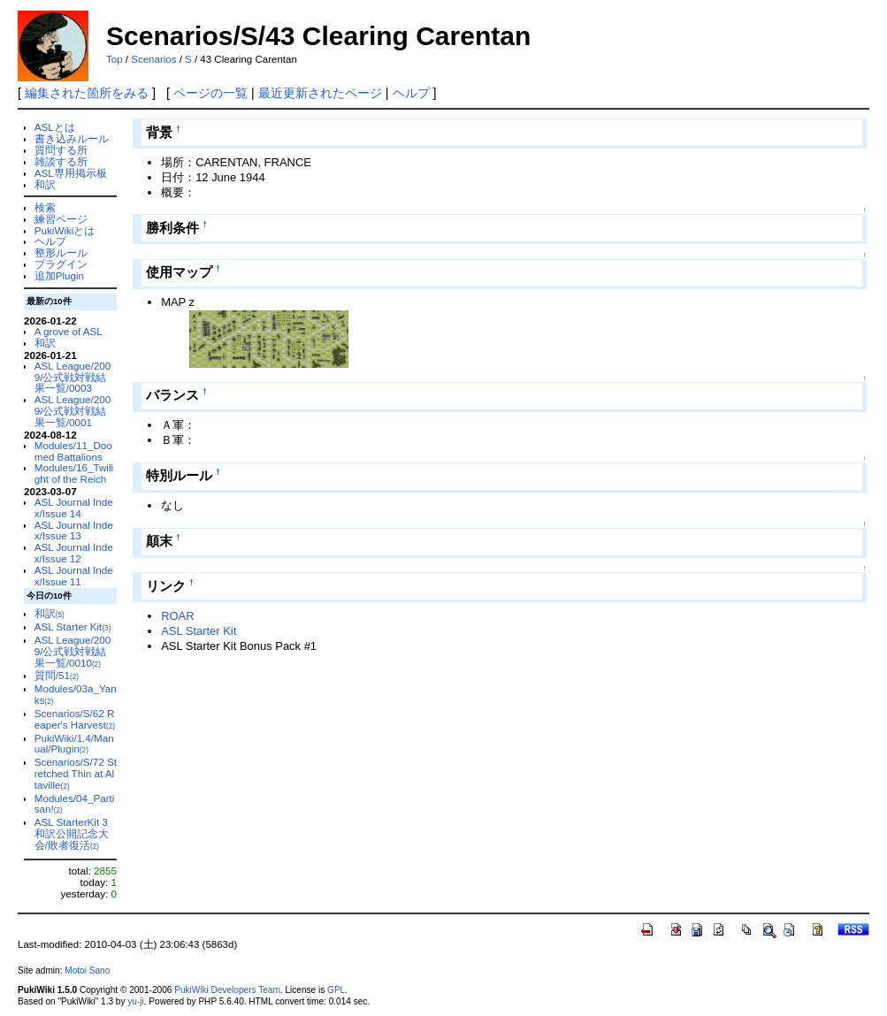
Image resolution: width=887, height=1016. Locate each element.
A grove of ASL (68, 331)
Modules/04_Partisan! (74, 803)
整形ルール (61, 252)
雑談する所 (61, 161)
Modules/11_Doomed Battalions (73, 450)
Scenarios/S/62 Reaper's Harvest (74, 718)
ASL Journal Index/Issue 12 (73, 552)
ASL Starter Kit (72, 626)
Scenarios (153, 59)
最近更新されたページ (320, 93)
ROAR (177, 616)
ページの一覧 (210, 93)
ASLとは (54, 127)
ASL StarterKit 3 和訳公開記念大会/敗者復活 (71, 833)
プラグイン (61, 264)
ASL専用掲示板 (70, 173)
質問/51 (56, 675)
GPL (336, 990)
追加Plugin (59, 275)
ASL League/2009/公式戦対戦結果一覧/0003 (72, 377)
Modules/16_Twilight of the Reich (73, 473)
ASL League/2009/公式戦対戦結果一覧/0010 (72, 651)
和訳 (45, 184)
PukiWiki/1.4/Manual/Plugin (74, 743)
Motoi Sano (87, 970)
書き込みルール (71, 138)
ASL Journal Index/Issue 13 (73, 530)
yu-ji (135, 1001)
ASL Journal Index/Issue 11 (73, 575)
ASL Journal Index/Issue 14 (73, 507)
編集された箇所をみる (87, 93)
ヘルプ (411, 93)
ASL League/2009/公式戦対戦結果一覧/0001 (72, 410)
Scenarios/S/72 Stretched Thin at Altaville (75, 773)
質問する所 (61, 150)
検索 (45, 207)
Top (114, 59)
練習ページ (61, 219)
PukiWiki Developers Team (227, 990)
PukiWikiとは (65, 230)
